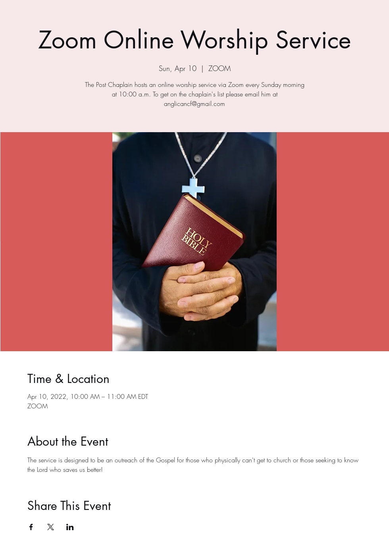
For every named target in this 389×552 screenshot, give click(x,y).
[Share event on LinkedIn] (70, 527)
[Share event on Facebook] (31, 527)
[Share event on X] (50, 527)
